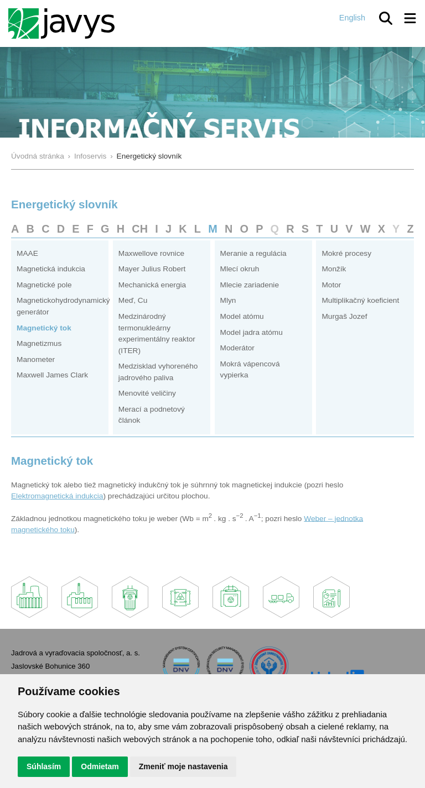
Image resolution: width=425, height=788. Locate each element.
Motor (331, 285)
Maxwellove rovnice (151, 253)
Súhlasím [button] (44, 766)
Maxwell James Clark (52, 375)
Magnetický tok (44, 328)
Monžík (334, 269)
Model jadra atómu (251, 332)
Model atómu (242, 316)
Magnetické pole (44, 285)
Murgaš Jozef (344, 316)
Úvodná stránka (37, 156)
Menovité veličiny (147, 393)
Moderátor (237, 348)
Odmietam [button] (99, 766)
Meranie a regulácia (253, 253)
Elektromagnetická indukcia (57, 496)
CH (140, 229)
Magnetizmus (39, 343)
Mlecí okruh (240, 269)
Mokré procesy (346, 253)
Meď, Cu (132, 300)
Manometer (36, 359)
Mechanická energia (152, 285)
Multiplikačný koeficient (360, 300)
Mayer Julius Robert (152, 269)
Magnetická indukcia (51, 269)
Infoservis (90, 156)
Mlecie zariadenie (249, 285)
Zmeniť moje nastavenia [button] (183, 766)
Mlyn (228, 300)
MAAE (27, 253)
